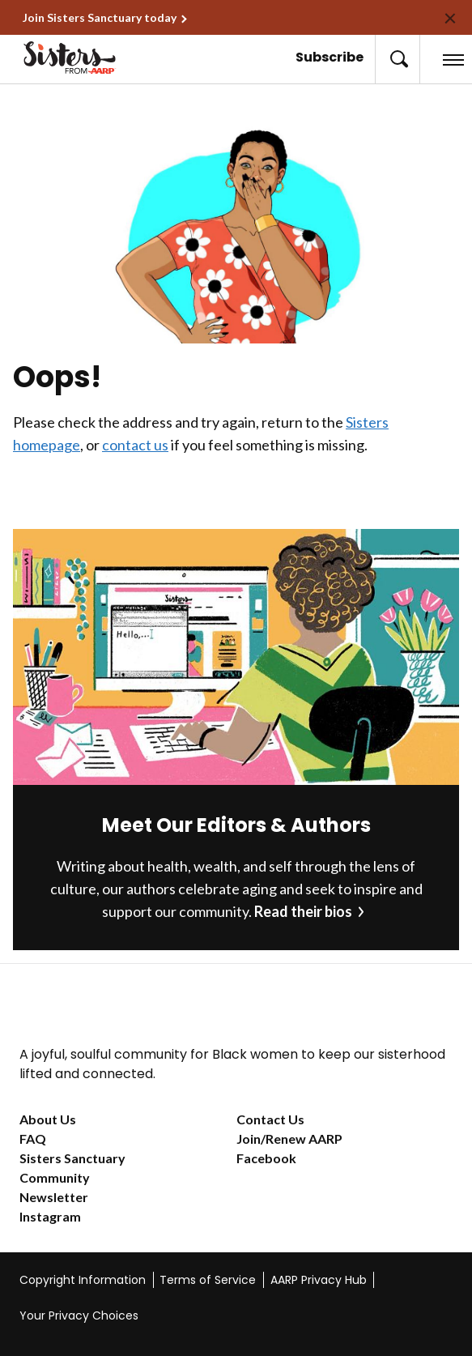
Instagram (50, 1216)
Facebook (266, 1158)
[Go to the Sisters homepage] (55, 57)
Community (54, 1177)
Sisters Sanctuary (72, 1158)
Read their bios (303, 911)
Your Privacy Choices (78, 1315)
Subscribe (330, 57)
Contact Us (270, 1119)
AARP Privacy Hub (318, 1280)
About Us (47, 1119)
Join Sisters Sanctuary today (99, 17)
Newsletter (53, 1197)
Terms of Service (207, 1280)
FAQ (32, 1138)
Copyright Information (82, 1280)
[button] (397, 59)
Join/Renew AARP (289, 1138)
